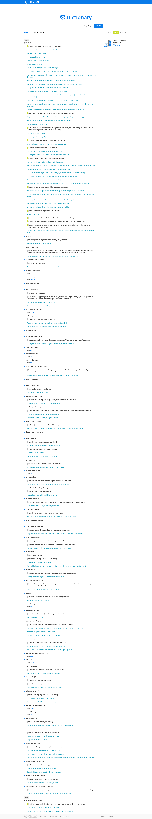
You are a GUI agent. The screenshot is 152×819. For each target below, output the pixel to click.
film (30, 635)
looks (30, 144)
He (28, 53)
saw (91, 75)
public (67, 484)
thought (54, 203)
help (82, 757)
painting (70, 117)
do (32, 772)
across (53, 403)
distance (40, 95)
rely (41, 120)
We (28, 191)
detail (43, 133)
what (81, 194)
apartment (47, 326)
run (33, 323)
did (31, 375)
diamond (31, 600)
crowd (32, 267)
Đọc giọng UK (36, 32)
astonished (79, 75)
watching (36, 306)
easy (31, 363)
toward (47, 750)
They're (29, 740)
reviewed (32, 151)
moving (40, 173)
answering (85, 183)
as (62, 180)
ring (76, 71)
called (45, 256)
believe (32, 312)
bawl (31, 286)
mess (64, 326)
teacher (72, 725)
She (28, 68)
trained (34, 117)
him (36, 80)
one (43, 53)
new (79, 191)
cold (43, 155)
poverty (58, 344)
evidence (57, 176)
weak (45, 68)
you (62, 323)
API (61, 816)
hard (65, 80)
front (56, 306)
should (43, 230)
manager (33, 811)
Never (62, 467)
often (94, 194)
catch (32, 333)
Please (29, 323)
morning (61, 230)
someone (41, 484)
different (54, 194)
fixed (31, 183)
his (47, 75)
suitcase (48, 516)
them (73, 344)
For (28, 120)
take (47, 306)
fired (80, 84)
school (50, 100)
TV (67, 110)
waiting (58, 534)
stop (61, 650)
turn (69, 548)
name (58, 673)
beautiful (66, 88)
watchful (54, 725)
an (39, 110)
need (31, 191)
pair (35, 60)
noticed (44, 176)
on (44, 110)
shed (28, 106)
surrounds (67, 344)
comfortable (53, 484)
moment (48, 566)
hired (32, 750)
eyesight (55, 68)
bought (33, 754)
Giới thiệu (43, 816)
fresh (54, 191)
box (50, 243)
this (41, 191)
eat (74, 516)
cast (38, 155)
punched (32, 80)
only (46, 392)
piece (50, 176)
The (28, 88)
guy (32, 577)
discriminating (59, 120)
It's (28, 632)
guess (43, 793)
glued (42, 534)
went (29, 768)
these (48, 650)
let (50, 323)
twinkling (47, 495)
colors (52, 162)
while (70, 110)
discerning (51, 120)
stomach (68, 793)
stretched (37, 267)
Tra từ (98, 26)
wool (31, 656)
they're (51, 445)
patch (36, 53)
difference (50, 117)
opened (43, 243)
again (36, 104)
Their (28, 100)
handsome (35, 203)
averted (31, 169)
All (28, 180)
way (82, 191)
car (59, 414)
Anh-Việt (109, 32)
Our (28, 344)
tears (57, 100)
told (71, 84)
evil (79, 230)
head (50, 75)
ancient (32, 256)
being (59, 484)
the (54, 50)
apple (32, 708)
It (27, 144)
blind (31, 714)
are (51, 736)
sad (32, 64)
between (44, 80)
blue (44, 60)
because (68, 757)
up (35, 71)
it (84, 95)
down (52, 165)
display (32, 91)
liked (31, 566)
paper (82, 110)
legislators (33, 344)
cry (31, 356)
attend (69, 428)
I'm (28, 414)
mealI (39, 793)
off (37, 698)
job (67, 207)
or (57, 183)
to (52, 50)
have (29, 57)
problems (53, 650)
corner (52, 173)
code (36, 256)
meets (52, 589)
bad (42, 68)
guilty (34, 200)
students (32, 725)
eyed (37, 811)
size (35, 97)
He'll (28, 418)
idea (28, 97)
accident (80, 534)
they (38, 120)
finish (33, 793)
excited (48, 71)
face (72, 80)
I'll (27, 445)
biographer (33, 155)
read (75, 110)
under (47, 725)
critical (57, 151)
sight (31, 273)
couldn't (45, 702)
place (51, 306)
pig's (53, 467)
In (27, 207)
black (73, 230)
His (28, 75)
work (43, 725)
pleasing (44, 91)
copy (82, 117)
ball (31, 523)
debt (45, 740)
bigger (57, 793)
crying (77, 100)
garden (32, 88)
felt (70, 628)
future (51, 757)
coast (54, 230)
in (39, 57)
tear (76, 104)
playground (44, 506)
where (74, 173)
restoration (60, 754)
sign (48, 548)
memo (32, 392)
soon (37, 418)
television (52, 534)
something (34, 57)
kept (33, 110)
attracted (38, 162)
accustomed (47, 50)
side (68, 173)
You (50, 375)
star (31, 435)
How (28, 375)
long (72, 183)
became (40, 50)
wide (49, 768)
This (28, 392)
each (49, 687)
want (31, 467)
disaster (43, 306)
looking (80, 95)
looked (43, 71)
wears (31, 53)
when (60, 71)
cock (31, 350)
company (42, 783)
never (33, 562)
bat (31, 606)
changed (58, 628)
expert (66, 120)
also (69, 230)
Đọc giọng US (41, 32)
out (43, 75)
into (32, 768)
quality (44, 137)
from (46, 100)
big (28, 77)
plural (29, 196)
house (46, 456)
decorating (33, 120)
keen (34, 133)
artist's (36, 124)
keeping (31, 414)
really (39, 628)
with (53, 75)
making (39, 577)
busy (57, 736)
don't (32, 687)
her (71, 71)
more (64, 534)
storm (38, 230)
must (54, 375)
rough (93, 95)
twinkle (32, 279)
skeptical (52, 155)
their (46, 344)
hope (29, 562)
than (48, 589)
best (55, 207)
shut (56, 783)
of (37, 60)
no (61, 176)
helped (34, 635)
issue (62, 687)
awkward (39, 144)
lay (38, 562)
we (40, 375)
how (94, 75)
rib (85, 230)
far (47, 267)
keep (43, 418)
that (62, 344)
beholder (47, 194)
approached (63, 169)
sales (58, 750)
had (30, 110)
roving (32, 662)
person (59, 207)
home (43, 100)
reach (47, 230)
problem (45, 191)
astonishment (59, 75)
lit (33, 71)
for (42, 88)
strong (38, 68)
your (35, 323)
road (42, 698)
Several (29, 403)
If (27, 772)
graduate (49, 428)
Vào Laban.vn (53, 816)
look (64, 91)
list (45, 673)
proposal (41, 151)
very (74, 75)
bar (60, 403)
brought (41, 104)
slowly (35, 50)
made (88, 104)
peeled (41, 548)
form (62, 256)
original (64, 117)
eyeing (39, 807)
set (55, 566)
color (45, 124)
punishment (53, 256)
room (75, 180)
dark (57, 50)
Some (29, 577)
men (33, 403)
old (39, 506)
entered (68, 180)
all (34, 243)
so (40, 418)
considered (64, 200)
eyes (31, 50)
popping (39, 75)
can (40, 117)
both (51, 772)
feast (39, 88)
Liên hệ (67, 816)
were (34, 75)
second (52, 698)
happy (56, 71)
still (32, 506)
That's (42, 600)
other (53, 687)
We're (29, 736)
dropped (32, 165)
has (30, 60)
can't (29, 793)
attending (42, 428)
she (39, 71)
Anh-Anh (116, 32)
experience (33, 628)
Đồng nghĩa (123, 32)
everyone (45, 180)
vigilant (60, 725)
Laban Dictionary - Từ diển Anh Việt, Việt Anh (32, 2)
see (66, 230)
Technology (30, 302)
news (68, 534)
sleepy (36, 64)
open (38, 635)
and (52, 71)
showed (66, 71)
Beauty (29, 194)
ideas (74, 194)
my (41, 57)
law (41, 256)
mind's (54, 506)
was (32, 77)
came (39, 100)
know (55, 323)
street (57, 807)
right (39, 80)
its (32, 97)
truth (53, 632)
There (29, 589)
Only (28, 117)
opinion (38, 207)
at (62, 84)
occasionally (52, 110)
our (52, 302)
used (55, 414)
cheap (52, 414)
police (50, 200)
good (34, 68)
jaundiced (51, 151)
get (88, 95)
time (75, 183)
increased (53, 750)
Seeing (29, 104)
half (36, 110)
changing (39, 302)
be (31, 418)
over (40, 53)
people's (43, 635)
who (46, 484)
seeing (91, 230)
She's (29, 456)
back (68, 375)
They (28, 534)
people (60, 194)
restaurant (69, 811)
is (35, 88)
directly (59, 84)
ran (31, 673)
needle (37, 214)
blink (31, 473)
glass (46, 600)
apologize (40, 467)
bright (40, 60)
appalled (54, 326)
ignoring (65, 650)
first (80, 566)
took (29, 698)
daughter (34, 100)
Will (28, 516)
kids (43, 445)
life (68, 155)
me (36, 84)
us (60, 548)
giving (41, 403)
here (46, 375)
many (45, 207)
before (75, 176)
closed (42, 344)
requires (35, 484)
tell (43, 117)
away (50, 169)
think (65, 323)
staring (60, 183)
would (55, 548)
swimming (57, 445)
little (34, 144)
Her (28, 50)
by (44, 95)
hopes (63, 428)
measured (31, 95)
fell (79, 165)
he (63, 71)
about (78, 194)
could (57, 267)
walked (58, 811)
